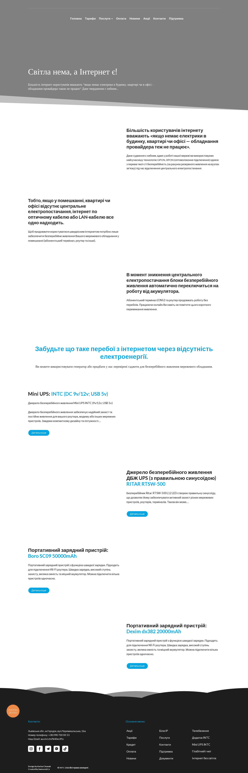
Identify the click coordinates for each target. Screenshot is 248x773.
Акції (146, 18)
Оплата (121, 18)
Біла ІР (163, 730)
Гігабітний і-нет (201, 751)
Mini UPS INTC (201, 744)
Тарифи (90, 18)
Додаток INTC (201, 737)
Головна (76, 18)
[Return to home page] (45, 17)
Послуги (104, 18)
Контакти (159, 18)
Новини (134, 18)
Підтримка (176, 18)
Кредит (131, 744)
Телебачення (200, 730)
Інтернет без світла (204, 758)
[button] (39, 433)
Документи (166, 758)
